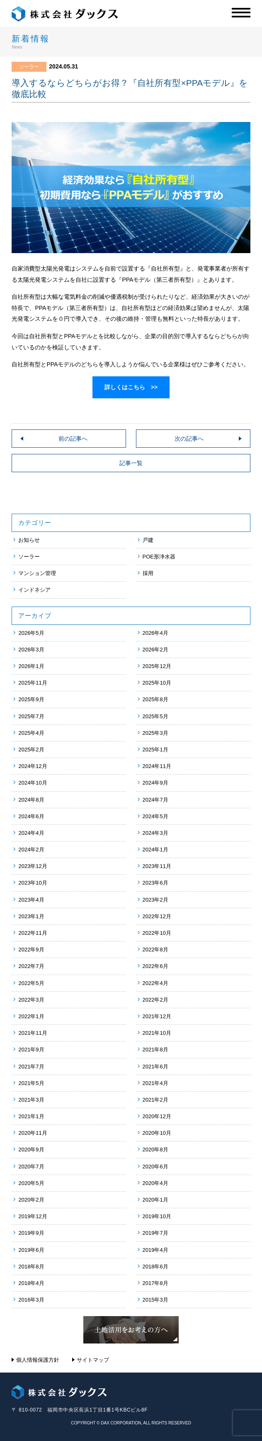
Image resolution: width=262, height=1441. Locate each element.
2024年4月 (31, 833)
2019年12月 (32, 1216)
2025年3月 (155, 733)
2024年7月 (155, 800)
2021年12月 (157, 1016)
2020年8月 (155, 1149)
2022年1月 (31, 1016)
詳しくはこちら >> (131, 387)
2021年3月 (31, 1100)
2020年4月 (155, 1183)
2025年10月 (157, 683)
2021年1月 (31, 1116)
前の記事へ (72, 438)
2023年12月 (32, 866)
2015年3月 (155, 1300)
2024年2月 (31, 849)
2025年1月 (155, 749)
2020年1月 (155, 1200)
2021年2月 (155, 1100)
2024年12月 (32, 766)
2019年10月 (157, 1216)
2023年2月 (155, 900)
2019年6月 (31, 1250)
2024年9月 (155, 783)
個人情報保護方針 (37, 1360)
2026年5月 (31, 633)
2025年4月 (31, 733)
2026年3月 (31, 649)
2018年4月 (31, 1283)
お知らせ (29, 540)
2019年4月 (155, 1250)
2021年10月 (157, 1033)
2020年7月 (31, 1166)
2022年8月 (155, 949)
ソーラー (29, 556)
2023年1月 (31, 916)
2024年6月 (31, 816)
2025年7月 (31, 716)
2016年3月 (31, 1300)
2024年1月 (155, 849)
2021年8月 (155, 1049)
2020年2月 (31, 1200)
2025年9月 (31, 699)
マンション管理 (37, 573)
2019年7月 (155, 1233)
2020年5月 (31, 1183)
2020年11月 (32, 1133)
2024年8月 (31, 800)
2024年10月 (32, 783)
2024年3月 (155, 833)
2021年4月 (155, 1083)
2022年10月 (157, 933)
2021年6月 (155, 1066)
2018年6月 (155, 1266)
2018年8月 (31, 1266)
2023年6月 (155, 883)
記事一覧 (131, 463)
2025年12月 (157, 666)
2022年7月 (31, 966)
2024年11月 (157, 766)
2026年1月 (31, 666)
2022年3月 (31, 1000)
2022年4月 (155, 983)
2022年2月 (155, 1000)
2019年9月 (31, 1233)
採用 (148, 573)
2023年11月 (157, 866)
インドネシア (34, 590)
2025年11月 (32, 683)
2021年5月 (31, 1083)
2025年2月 (31, 749)
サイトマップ (93, 1360)
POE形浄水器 (159, 556)
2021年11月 (32, 1033)
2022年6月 (155, 966)
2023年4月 (31, 900)
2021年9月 (31, 1049)
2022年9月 (31, 949)
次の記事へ (189, 438)
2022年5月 (31, 983)
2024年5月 (155, 816)
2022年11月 (32, 933)
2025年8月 (155, 699)
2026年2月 (155, 649)
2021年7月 (31, 1066)
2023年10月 (32, 883)
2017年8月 (155, 1283)
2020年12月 (157, 1116)
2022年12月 (157, 916)
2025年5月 (155, 716)
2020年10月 (157, 1133)
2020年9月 (31, 1149)
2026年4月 (155, 633)
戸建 (148, 540)
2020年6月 (155, 1166)
